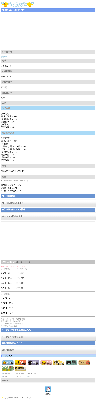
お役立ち (18, 376)
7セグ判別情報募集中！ (13, 203)
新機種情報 (6, 373)
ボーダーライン (23, 262)
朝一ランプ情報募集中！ (13, 216)
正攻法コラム (32, 373)
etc (28, 376)
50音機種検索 (8, 350)
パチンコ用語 (19, 373)
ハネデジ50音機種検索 (12, 337)
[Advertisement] (48, 31)
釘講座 (5, 376)
